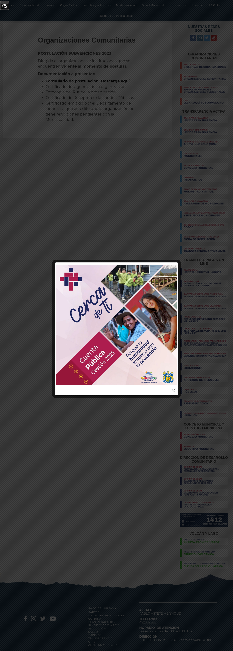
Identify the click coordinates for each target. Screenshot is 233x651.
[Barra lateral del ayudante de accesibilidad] (4, 5)
